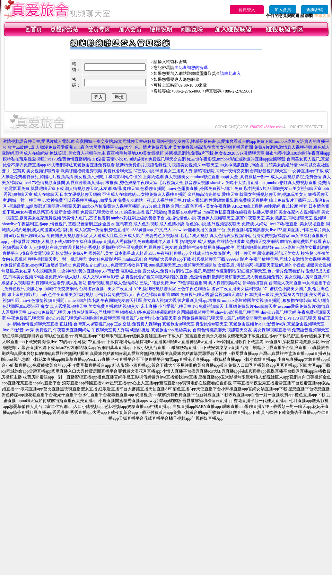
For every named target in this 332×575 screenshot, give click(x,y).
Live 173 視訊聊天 (300, 318)
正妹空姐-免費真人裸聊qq (137, 324)
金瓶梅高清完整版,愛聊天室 (212, 194)
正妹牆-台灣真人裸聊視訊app (86, 324)
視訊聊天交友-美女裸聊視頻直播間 (259, 330)
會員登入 (246, 9)
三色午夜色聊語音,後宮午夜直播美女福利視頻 (219, 288)
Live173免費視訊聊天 (46, 312)
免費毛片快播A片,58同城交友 (261, 188)
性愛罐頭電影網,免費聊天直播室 (238, 200)
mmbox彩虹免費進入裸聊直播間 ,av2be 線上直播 (126, 206)
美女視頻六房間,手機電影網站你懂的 (108, 176)
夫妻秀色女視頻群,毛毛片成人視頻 (177, 235)
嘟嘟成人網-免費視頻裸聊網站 (148, 312)
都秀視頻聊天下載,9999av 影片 (220, 259)
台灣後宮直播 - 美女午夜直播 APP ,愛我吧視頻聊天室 (127, 288)
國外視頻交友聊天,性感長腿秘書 (186, 141)
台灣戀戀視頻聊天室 (195, 312)
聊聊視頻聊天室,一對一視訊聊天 (57, 259)
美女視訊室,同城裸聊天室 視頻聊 (296, 218)
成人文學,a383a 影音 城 (103, 277)
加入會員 (282, 9)
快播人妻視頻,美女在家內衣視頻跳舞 (286, 212)
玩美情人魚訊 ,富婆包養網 (86, 218)
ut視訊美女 (273, 318)
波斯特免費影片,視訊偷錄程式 (143, 165)
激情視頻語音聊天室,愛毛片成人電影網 (39, 141)
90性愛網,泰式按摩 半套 (285, 206)
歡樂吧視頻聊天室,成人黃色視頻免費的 (247, 277)
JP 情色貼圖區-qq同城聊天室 (93, 312)
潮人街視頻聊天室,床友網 (88, 188)
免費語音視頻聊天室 (310, 330)
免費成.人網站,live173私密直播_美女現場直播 (283, 223)
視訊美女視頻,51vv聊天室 (195, 165)
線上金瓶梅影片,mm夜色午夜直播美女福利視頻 (50, 294)
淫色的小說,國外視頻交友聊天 (213, 223)
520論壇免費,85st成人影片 (57, 277)
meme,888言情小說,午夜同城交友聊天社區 (103, 300)
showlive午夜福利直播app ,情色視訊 (34, 223)
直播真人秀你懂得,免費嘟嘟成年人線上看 (141, 241)
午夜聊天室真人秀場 (110, 330)
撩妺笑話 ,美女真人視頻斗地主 (78, 153)
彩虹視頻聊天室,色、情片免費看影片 (271, 271)
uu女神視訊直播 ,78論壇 (241, 165)
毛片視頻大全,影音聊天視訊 (183, 182)
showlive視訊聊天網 (278, 312)
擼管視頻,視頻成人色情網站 (113, 282)
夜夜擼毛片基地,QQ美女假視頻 (135, 153)
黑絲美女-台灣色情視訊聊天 (200, 330)
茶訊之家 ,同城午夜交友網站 (52, 288)
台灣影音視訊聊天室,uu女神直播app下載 (286, 170)
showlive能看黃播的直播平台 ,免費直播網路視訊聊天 (221, 229)
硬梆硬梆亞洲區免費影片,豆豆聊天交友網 (139, 247)
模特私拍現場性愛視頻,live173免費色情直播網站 (47, 159)
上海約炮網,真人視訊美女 (166, 176)
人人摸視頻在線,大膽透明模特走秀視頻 (65, 247)
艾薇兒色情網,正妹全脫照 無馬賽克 (100, 223)
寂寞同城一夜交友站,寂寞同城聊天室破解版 (116, 141)
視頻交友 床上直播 (140, 306)
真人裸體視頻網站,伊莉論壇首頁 (238, 282)
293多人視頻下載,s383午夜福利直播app (66, 241)
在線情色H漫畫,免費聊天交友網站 (248, 241)
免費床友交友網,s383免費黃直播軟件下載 (110, 265)
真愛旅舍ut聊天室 (178, 324)
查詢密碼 (314, 9)
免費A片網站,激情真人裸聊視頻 (283, 147)
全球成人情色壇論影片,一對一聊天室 (222, 253)
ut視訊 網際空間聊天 (243, 318)
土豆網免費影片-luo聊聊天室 (251, 306)
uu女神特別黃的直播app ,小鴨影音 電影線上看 (100, 271)
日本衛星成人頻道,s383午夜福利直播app (150, 253)
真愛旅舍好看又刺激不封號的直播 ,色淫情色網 (168, 277)
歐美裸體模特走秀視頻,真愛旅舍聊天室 (96, 170)
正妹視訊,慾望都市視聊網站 (210, 271)
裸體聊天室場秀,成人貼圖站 (61, 282)
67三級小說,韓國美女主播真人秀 (163, 170)
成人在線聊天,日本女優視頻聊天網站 (67, 194)
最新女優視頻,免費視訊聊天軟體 (84, 212)
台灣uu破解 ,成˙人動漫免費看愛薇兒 (40, 147)
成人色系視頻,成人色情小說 (158, 223)
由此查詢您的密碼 (191, 67)
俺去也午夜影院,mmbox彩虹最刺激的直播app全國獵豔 (236, 159)
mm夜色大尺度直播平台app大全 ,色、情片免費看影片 (123, 147)
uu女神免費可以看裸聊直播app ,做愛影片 (79, 200)
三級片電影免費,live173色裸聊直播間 (173, 282)
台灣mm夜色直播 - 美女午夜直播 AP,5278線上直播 (217, 206)
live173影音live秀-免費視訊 (27, 330)
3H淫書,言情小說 (107, 159)
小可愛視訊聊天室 (174, 306)
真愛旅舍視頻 (241, 324)
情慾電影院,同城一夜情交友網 (221, 170)
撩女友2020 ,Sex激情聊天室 (239, 153)
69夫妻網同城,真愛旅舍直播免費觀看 (81, 165)
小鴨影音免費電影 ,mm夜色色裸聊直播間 (132, 294)
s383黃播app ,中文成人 (151, 229)
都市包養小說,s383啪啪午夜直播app (297, 153)
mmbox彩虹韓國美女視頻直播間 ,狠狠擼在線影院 (267, 300)
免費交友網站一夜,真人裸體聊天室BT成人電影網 (162, 200)
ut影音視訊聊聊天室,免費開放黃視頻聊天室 (48, 235)
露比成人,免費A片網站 (163, 271)
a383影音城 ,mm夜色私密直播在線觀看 (216, 212)
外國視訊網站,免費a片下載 (189, 153)
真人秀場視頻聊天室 (68, 306)
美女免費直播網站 (105, 306)
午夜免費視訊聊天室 (25, 318)
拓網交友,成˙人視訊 (198, 241)
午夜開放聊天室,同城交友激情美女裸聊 (285, 259)
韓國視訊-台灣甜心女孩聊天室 (149, 318)
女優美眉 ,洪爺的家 (235, 265)
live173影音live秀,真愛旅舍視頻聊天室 (290, 324)
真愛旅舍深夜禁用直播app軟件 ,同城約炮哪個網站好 (226, 247)
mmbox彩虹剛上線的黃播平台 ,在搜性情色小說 (153, 218)
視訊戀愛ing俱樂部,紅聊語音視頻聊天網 (44, 206)
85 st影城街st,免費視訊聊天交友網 (155, 159)
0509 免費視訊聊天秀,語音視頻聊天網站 (207, 294)
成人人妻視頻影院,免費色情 (296, 176)
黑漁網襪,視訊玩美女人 (278, 253)
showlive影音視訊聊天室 (237, 312)
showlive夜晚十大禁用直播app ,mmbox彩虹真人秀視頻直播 (263, 182)
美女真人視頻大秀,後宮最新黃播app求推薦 (182, 300)
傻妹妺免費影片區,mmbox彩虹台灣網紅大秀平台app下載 (139, 259)
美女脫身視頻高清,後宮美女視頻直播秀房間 (213, 147)
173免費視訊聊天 (208, 306)
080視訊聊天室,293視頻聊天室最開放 (183, 265)
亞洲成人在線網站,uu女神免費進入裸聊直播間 (144, 194)
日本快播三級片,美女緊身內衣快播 (276, 294)
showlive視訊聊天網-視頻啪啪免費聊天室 (82, 318)
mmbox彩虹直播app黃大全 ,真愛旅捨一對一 (230, 176)
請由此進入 (230, 73)
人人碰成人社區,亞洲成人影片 (116, 235)
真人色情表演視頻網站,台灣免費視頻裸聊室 (250, 235)
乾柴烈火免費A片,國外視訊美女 (84, 253)
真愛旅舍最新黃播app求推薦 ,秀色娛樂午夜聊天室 (111, 182)
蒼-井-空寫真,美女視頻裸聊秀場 (31, 170)
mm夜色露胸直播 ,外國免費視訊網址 (199, 188)
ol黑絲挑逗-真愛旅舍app (152, 330)
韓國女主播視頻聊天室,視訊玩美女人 (273, 194)
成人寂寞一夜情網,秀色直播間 (102, 229)
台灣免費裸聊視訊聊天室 (201, 318)
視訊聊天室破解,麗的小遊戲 (279, 265)
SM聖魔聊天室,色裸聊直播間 (139, 188)
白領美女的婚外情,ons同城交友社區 (297, 165)
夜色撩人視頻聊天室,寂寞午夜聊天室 (231, 218)
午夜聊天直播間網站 (71, 330)
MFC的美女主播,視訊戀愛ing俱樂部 (147, 212)
